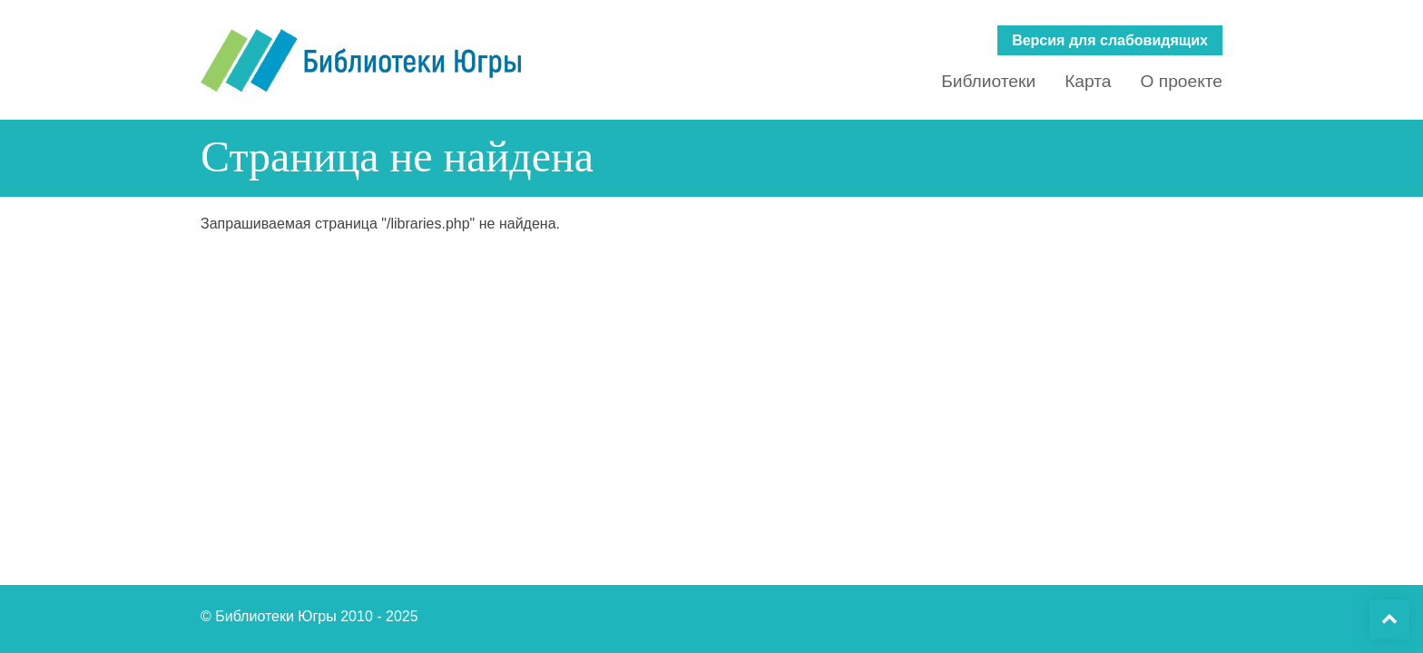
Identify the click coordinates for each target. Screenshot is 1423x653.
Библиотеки (988, 81)
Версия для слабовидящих (1110, 40)
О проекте (1181, 81)
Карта (1088, 81)
